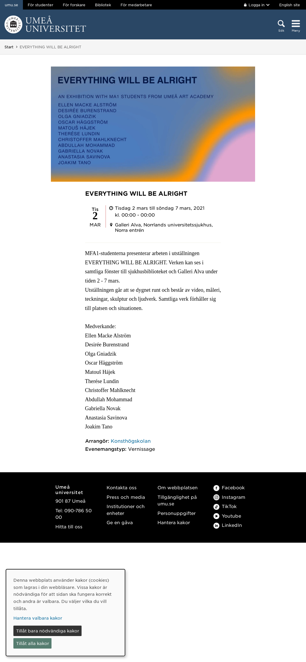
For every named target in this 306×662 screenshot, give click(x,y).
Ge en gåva (120, 522)
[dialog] (65, 612)
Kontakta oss (122, 487)
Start (8, 46)
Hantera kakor (173, 522)
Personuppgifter (176, 513)
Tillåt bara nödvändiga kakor (47, 630)
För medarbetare (136, 4)
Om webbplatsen (177, 487)
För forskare (74, 4)
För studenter (40, 4)
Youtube (227, 516)
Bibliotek (103, 4)
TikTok (225, 506)
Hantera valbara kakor (37, 618)
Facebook (229, 487)
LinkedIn (227, 525)
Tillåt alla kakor (32, 643)
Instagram (229, 497)
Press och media (126, 497)
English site (289, 4)
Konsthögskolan (131, 441)
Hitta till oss (68, 526)
